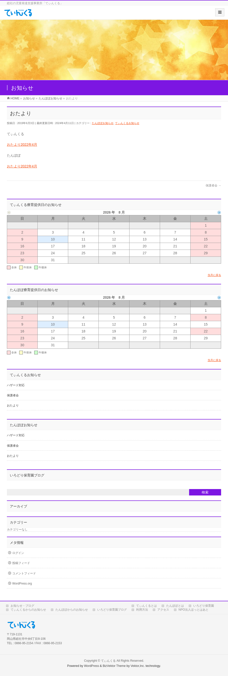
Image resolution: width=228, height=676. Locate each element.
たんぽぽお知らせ (103, 123)
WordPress (91, 666)
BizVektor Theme (114, 666)
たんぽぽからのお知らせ (71, 609)
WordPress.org (22, 583)
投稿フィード (21, 563)
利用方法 (142, 609)
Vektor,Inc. (137, 666)
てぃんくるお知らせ (127, 123)
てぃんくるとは (146, 605)
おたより (13, 405)
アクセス (163, 609)
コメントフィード (24, 573)
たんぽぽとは (175, 605)
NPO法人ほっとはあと (194, 609)
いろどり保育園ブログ (112, 609)
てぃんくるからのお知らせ (28, 609)
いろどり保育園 (203, 605)
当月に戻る (214, 275)
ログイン (18, 553)
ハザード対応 (16, 385)
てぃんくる (108, 660)
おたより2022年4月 (22, 144)
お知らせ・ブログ (22, 605)
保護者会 (213, 185)
